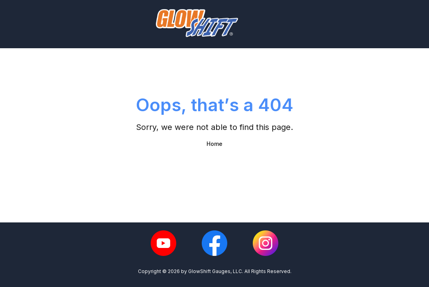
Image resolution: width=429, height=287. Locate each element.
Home (214, 143)
